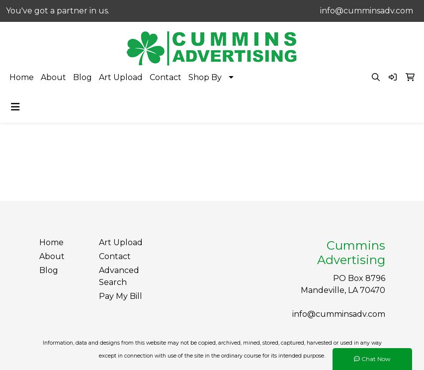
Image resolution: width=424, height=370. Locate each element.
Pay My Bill (120, 296)
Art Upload (121, 77)
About (53, 77)
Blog (82, 77)
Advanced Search (119, 276)
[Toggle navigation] (15, 107)
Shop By (205, 77)
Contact (165, 77)
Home (21, 77)
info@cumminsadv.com (366, 10)
